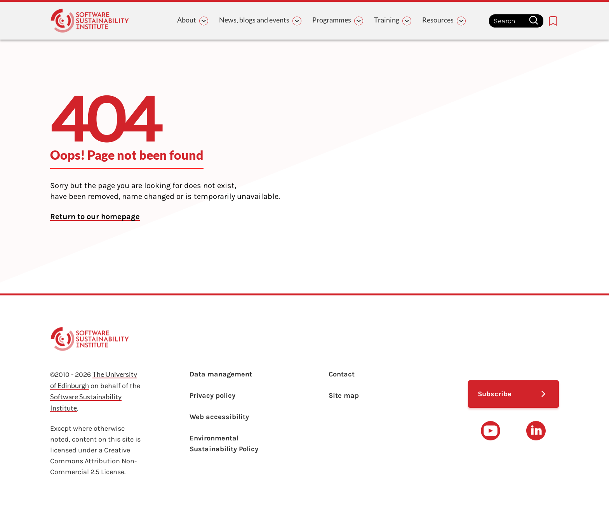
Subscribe (495, 394)
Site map (344, 395)
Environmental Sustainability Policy (224, 443)
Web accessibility (219, 416)
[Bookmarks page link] (553, 21)
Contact (342, 374)
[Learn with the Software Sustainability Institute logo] (89, 20)
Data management (221, 374)
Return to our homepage (95, 216)
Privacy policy (212, 395)
